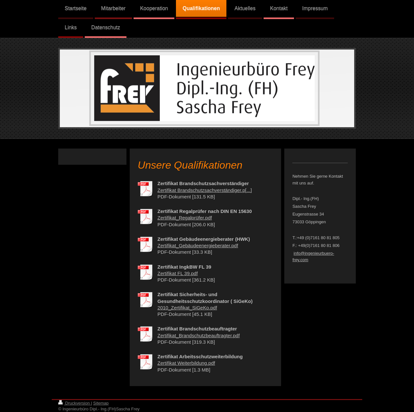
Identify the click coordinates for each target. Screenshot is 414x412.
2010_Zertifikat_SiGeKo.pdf (187, 307)
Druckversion (74, 403)
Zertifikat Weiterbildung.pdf (186, 363)
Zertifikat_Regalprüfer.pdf (185, 217)
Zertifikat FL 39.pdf (178, 273)
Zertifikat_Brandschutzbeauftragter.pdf (199, 335)
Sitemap (101, 403)
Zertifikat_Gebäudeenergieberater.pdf (198, 245)
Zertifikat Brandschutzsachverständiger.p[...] (205, 190)
